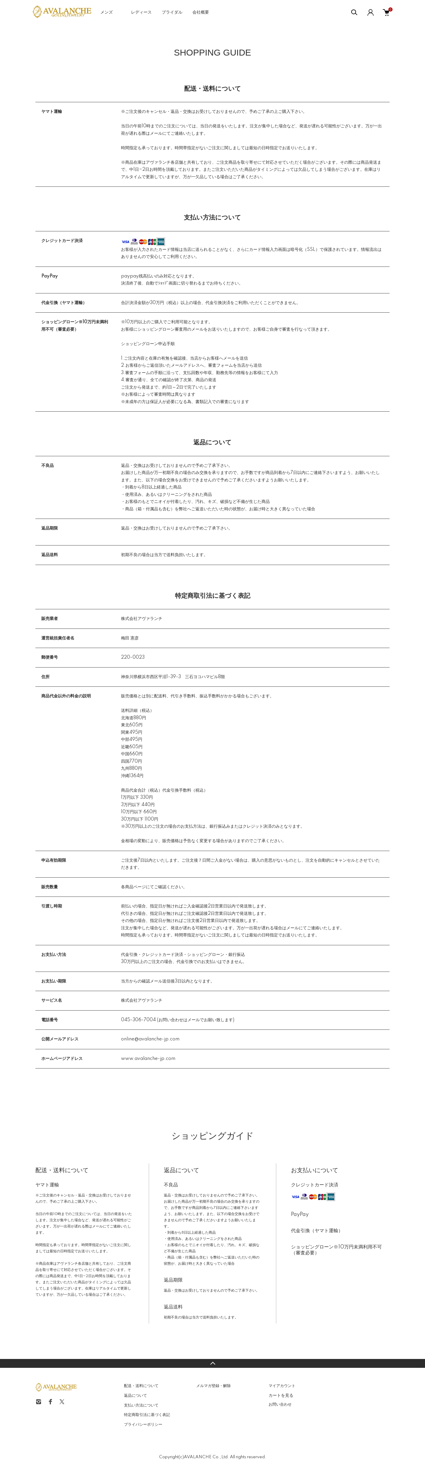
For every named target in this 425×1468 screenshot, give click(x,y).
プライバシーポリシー (143, 1424)
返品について (135, 1396)
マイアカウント (282, 1386)
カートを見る (281, 1395)
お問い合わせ (280, 1404)
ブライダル (172, 12)
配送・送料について (141, 1386)
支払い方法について (141, 1405)
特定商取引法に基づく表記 (147, 1415)
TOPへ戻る (212, 1363)
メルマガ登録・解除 (213, 1386)
